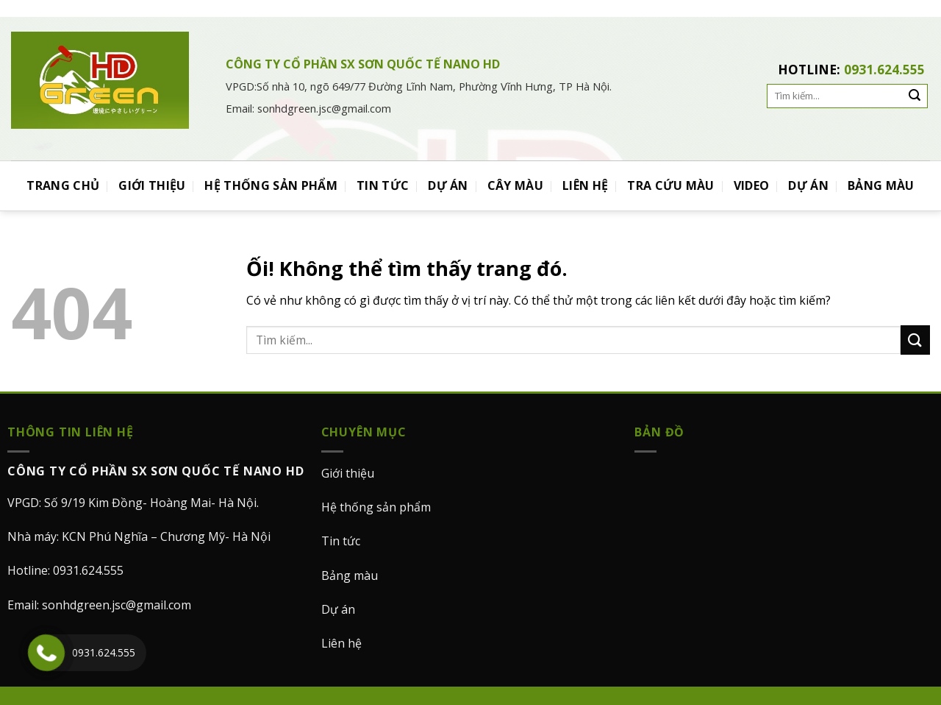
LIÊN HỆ (585, 185)
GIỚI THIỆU (151, 185)
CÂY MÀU (515, 185)
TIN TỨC (383, 185)
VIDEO (752, 185)
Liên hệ (341, 643)
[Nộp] (915, 339)
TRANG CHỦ (62, 185)
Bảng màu (349, 575)
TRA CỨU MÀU (671, 185)
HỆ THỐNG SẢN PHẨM (270, 185)
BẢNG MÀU (881, 185)
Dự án (338, 609)
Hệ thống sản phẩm (376, 507)
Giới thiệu (347, 473)
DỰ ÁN (448, 185)
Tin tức (340, 541)
